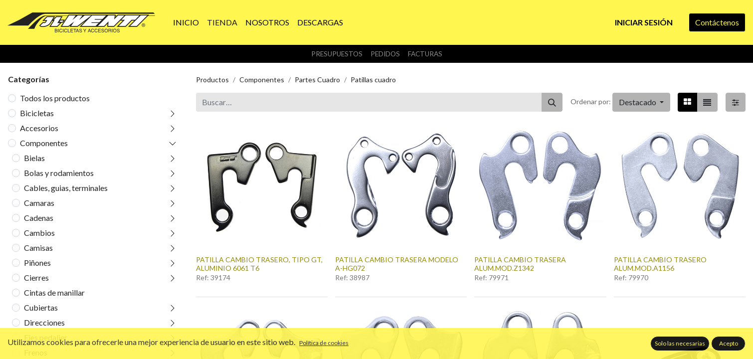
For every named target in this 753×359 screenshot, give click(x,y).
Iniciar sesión (644, 22)
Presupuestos (337, 54)
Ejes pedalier (45, 337)
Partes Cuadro (317, 79)
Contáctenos (717, 22)
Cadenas (38, 217)
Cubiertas (41, 307)
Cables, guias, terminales (66, 187)
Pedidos (385, 54)
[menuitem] (186, 22)
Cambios (39, 232)
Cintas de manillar (54, 292)
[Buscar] (552, 102)
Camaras (39, 202)
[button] (641, 102)
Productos (212, 79)
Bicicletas (37, 113)
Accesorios (39, 128)
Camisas (38, 247)
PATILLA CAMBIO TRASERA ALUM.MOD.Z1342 (520, 263)
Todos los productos (55, 98)
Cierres (36, 277)
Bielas (34, 158)
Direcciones (44, 322)
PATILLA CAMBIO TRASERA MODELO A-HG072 (396, 263)
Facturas (425, 54)
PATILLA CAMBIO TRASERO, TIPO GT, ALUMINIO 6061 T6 (259, 263)
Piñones (37, 262)
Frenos (35, 352)
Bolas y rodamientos (59, 173)
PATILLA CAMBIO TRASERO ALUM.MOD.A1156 (660, 263)
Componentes (44, 143)
